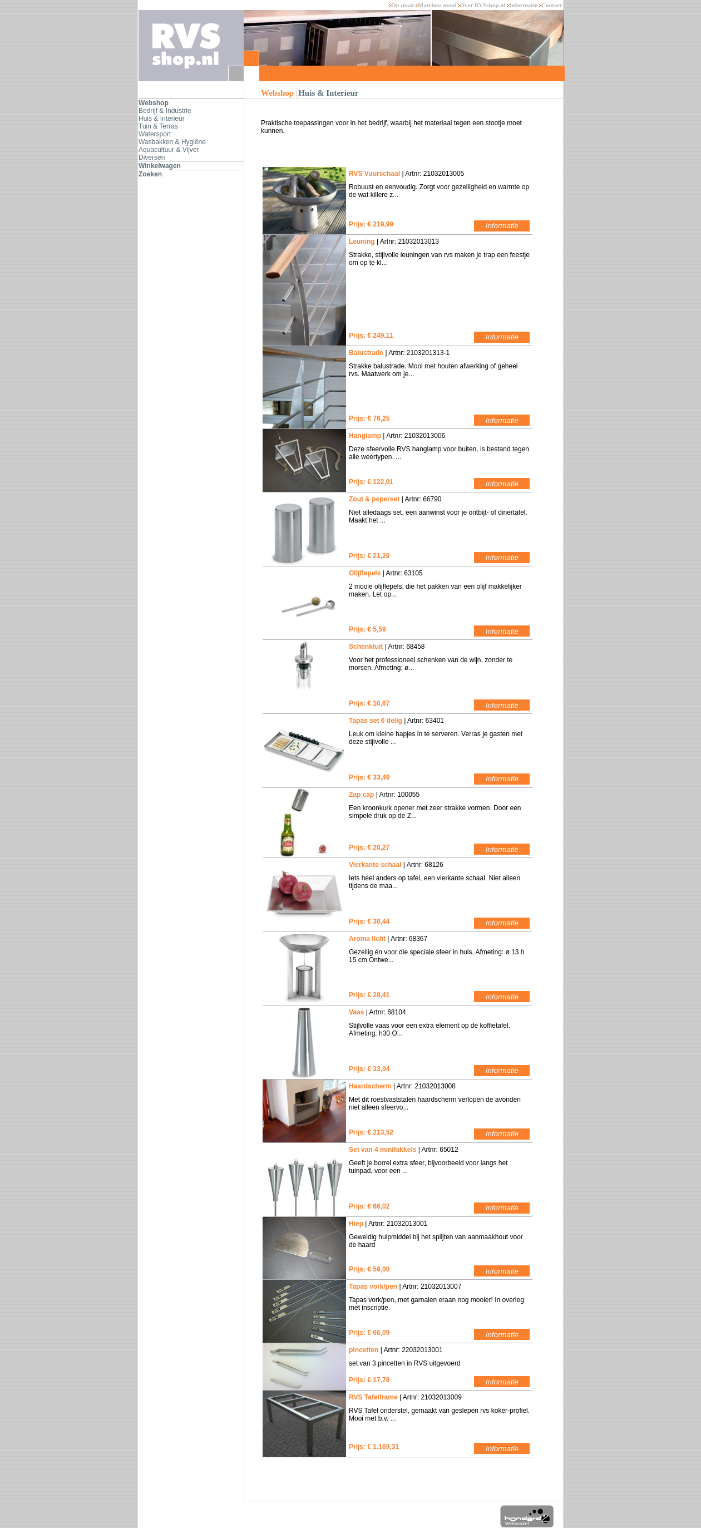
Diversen (152, 157)
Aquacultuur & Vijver (169, 150)
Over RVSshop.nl (482, 5)
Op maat (402, 5)
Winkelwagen (160, 166)
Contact (550, 5)
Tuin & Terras (158, 126)
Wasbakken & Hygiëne (172, 142)
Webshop (154, 103)
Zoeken (150, 174)
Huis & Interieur (162, 118)
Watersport (155, 134)
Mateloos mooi (436, 5)
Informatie (523, 5)
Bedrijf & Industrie (165, 111)
